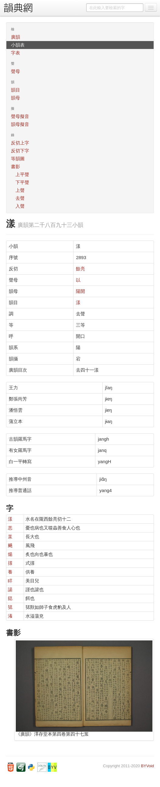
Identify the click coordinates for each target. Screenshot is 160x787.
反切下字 (20, 150)
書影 (15, 166)
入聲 (20, 206)
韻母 (15, 97)
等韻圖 (18, 158)
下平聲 (22, 182)
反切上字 (20, 142)
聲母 (15, 71)
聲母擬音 (20, 116)
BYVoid (147, 766)
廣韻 (15, 37)
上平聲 (22, 174)
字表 (15, 52)
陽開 (80, 291)
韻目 (15, 89)
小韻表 (18, 44)
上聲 (20, 190)
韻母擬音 (20, 124)
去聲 (20, 198)
